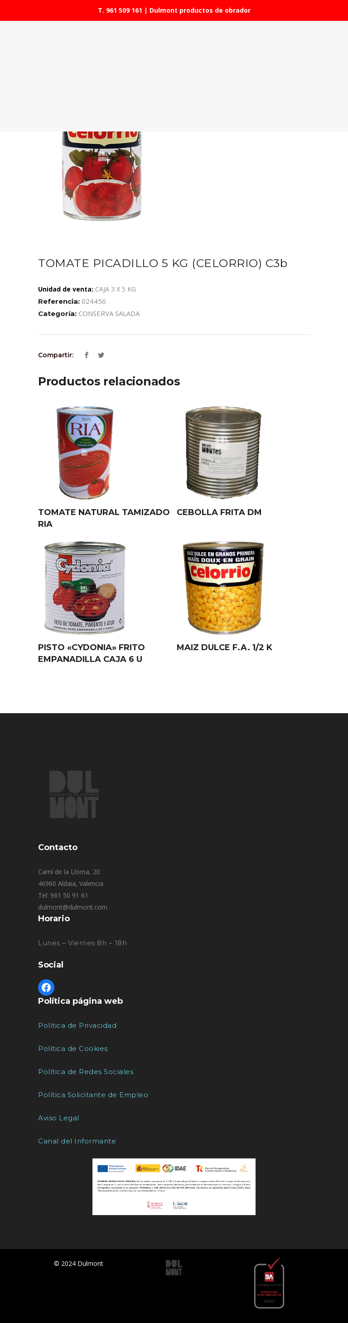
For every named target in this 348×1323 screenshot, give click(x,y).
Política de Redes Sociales (85, 1071)
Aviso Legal (58, 1118)
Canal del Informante (77, 1141)
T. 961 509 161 (120, 10)
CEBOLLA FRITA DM (219, 512)
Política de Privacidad (77, 1025)
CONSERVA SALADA (109, 313)
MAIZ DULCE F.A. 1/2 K (224, 647)
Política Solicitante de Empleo (93, 1094)
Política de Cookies (73, 1048)
